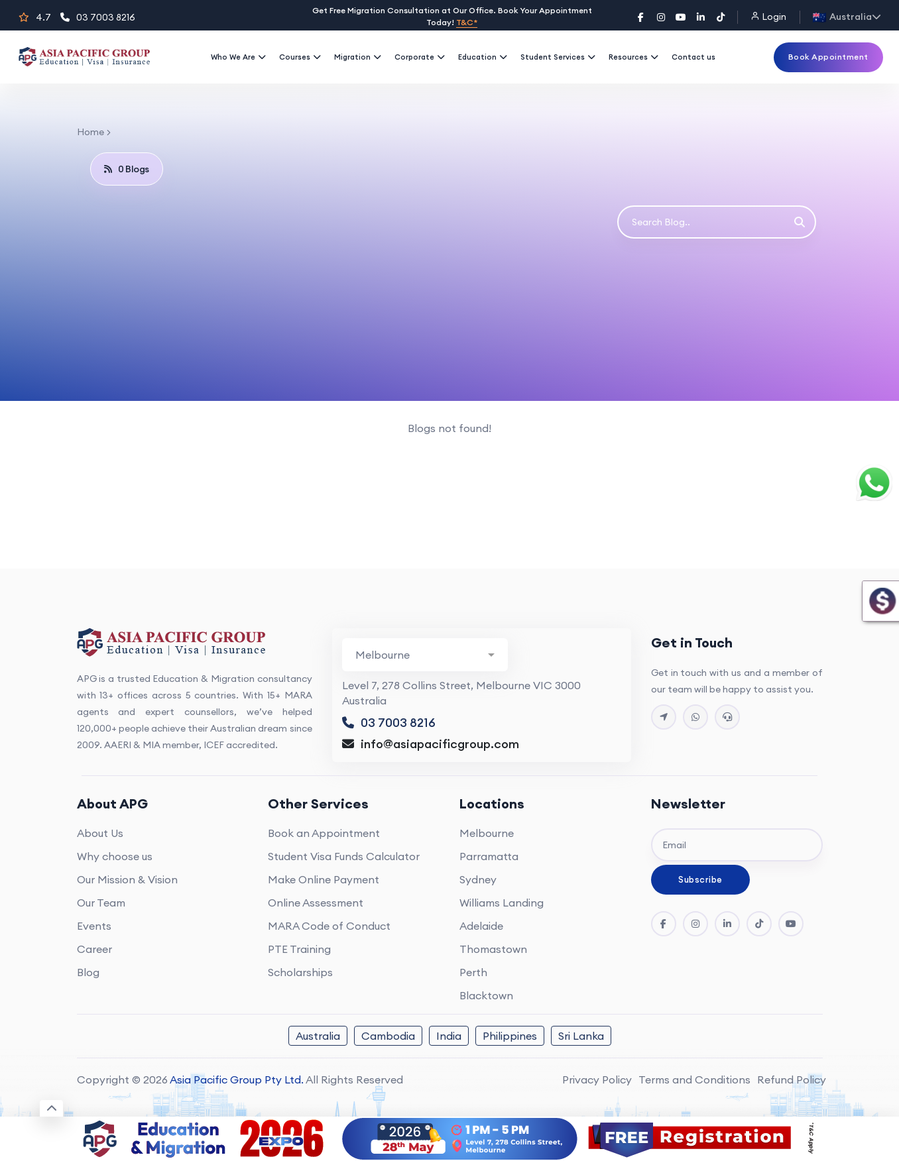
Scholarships (300, 972)
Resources (633, 57)
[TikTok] (721, 17)
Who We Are (238, 57)
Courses (300, 57)
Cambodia (388, 1035)
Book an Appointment (324, 833)
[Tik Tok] (759, 923)
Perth (473, 972)
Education (482, 57)
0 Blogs (126, 169)
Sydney (478, 879)
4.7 (35, 17)
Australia (318, 1035)
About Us (100, 833)
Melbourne (486, 833)
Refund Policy (791, 1079)
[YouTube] (681, 17)
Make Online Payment (323, 879)
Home (90, 132)
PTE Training (299, 949)
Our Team (101, 902)
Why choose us (114, 856)
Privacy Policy (597, 1079)
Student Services (557, 57)
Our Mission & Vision (127, 879)
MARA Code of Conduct (329, 925)
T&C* (466, 22)
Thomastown (493, 949)
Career (94, 949)
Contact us (693, 57)
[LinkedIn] (701, 17)
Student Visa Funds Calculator (344, 856)
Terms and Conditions (694, 1079)
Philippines (510, 1035)
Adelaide (481, 925)
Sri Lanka (581, 1035)
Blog (88, 972)
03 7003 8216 (97, 17)
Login (768, 17)
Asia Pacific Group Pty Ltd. (237, 1079)
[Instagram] (661, 17)
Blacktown (486, 995)
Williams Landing (501, 902)
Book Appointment (828, 57)
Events (94, 925)
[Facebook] (641, 17)
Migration (357, 57)
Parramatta (488, 856)
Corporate (419, 57)
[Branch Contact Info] (425, 654)
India (448, 1035)
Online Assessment (315, 902)
